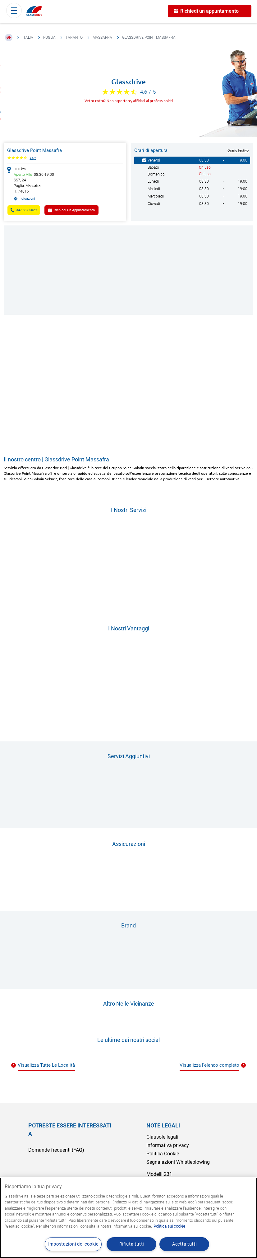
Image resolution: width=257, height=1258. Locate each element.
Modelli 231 (159, 1174)
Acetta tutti (184, 1244)
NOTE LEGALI (163, 1125)
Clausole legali (162, 1137)
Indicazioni (27, 199)
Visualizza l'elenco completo (209, 1065)
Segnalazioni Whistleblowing (178, 1162)
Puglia (49, 37)
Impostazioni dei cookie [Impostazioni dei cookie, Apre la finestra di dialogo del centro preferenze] (73, 1244)
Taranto (74, 37)
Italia (27, 37)
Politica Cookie (162, 1154)
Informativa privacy (167, 1145)
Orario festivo (238, 151)
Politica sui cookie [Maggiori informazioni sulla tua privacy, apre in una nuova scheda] (169, 1226)
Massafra (102, 37)
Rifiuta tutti (131, 1244)
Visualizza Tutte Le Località (46, 1065)
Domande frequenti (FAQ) (56, 1150)
